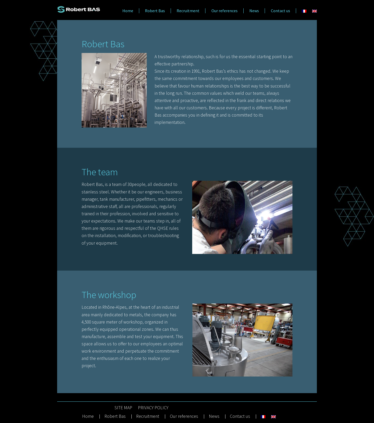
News (254, 10)
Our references (224, 10)
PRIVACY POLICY (153, 408)
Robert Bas (155, 10)
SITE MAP (123, 408)
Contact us (280, 10)
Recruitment (188, 10)
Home (127, 10)
